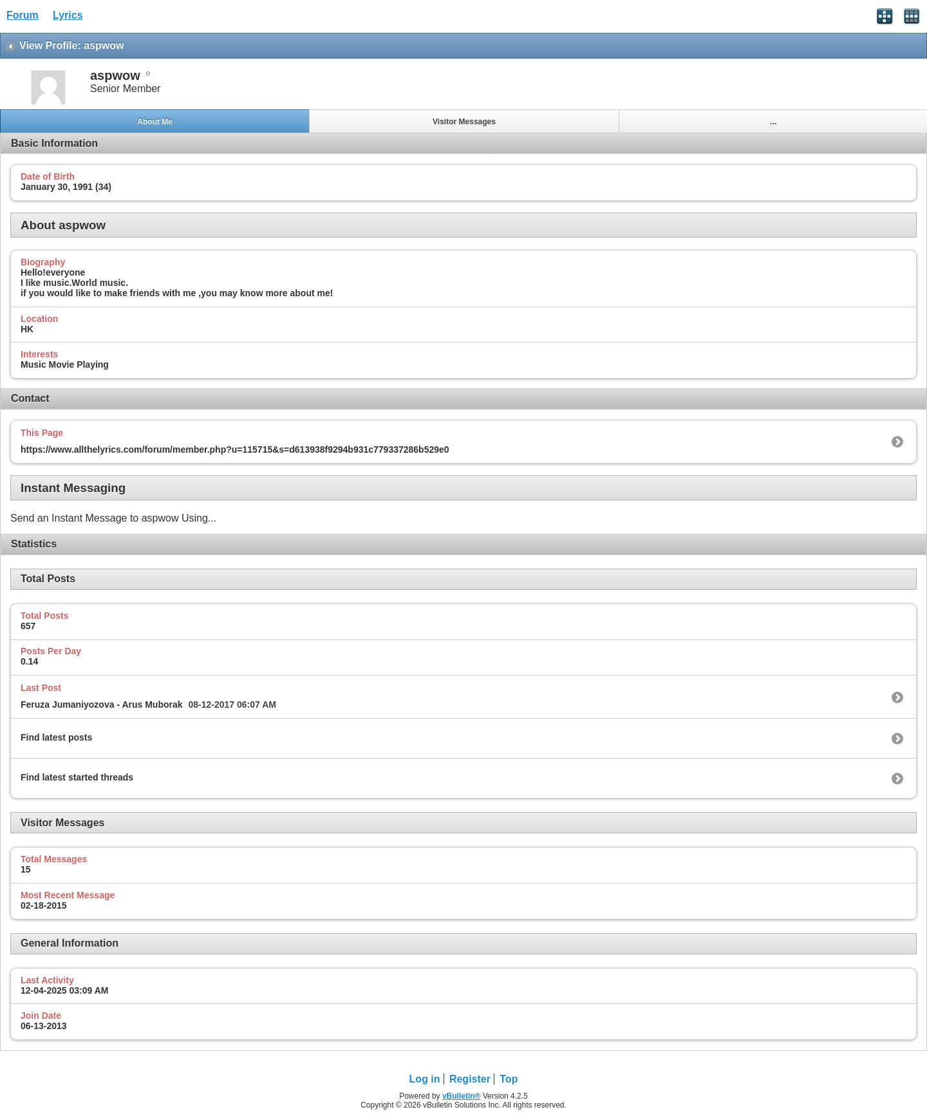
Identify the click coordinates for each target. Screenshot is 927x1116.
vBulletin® (461, 1096)
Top (509, 1078)
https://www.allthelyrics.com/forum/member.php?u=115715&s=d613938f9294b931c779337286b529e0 (235, 449)
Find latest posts (56, 737)
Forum (22, 15)
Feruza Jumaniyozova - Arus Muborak (102, 704)
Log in (424, 1078)
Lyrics (68, 15)
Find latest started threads (77, 777)
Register (470, 1078)
